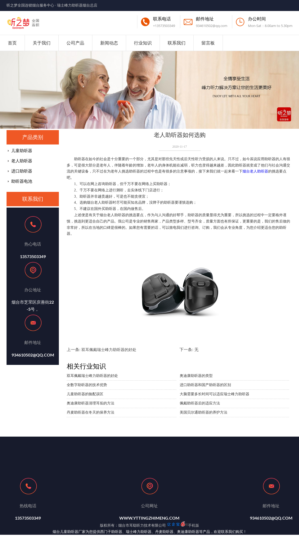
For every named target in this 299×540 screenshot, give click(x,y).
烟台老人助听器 (255, 171)
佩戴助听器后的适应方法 (200, 403)
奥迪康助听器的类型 (196, 376)
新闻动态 (109, 43)
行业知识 (143, 43)
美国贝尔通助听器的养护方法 (203, 412)
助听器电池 (21, 181)
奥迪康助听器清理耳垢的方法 (90, 403)
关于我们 (41, 43)
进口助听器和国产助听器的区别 (205, 385)
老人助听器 (21, 161)
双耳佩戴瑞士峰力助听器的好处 (108, 350)
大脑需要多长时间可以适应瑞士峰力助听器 (214, 394)
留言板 (208, 43)
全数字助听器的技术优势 (87, 385)
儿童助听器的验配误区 (85, 394)
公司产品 (75, 43)
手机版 (193, 525)
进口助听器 (21, 171)
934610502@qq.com (211, 25)
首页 (12, 43)
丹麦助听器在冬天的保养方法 (90, 412)
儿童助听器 (21, 150)
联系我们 (176, 43)
